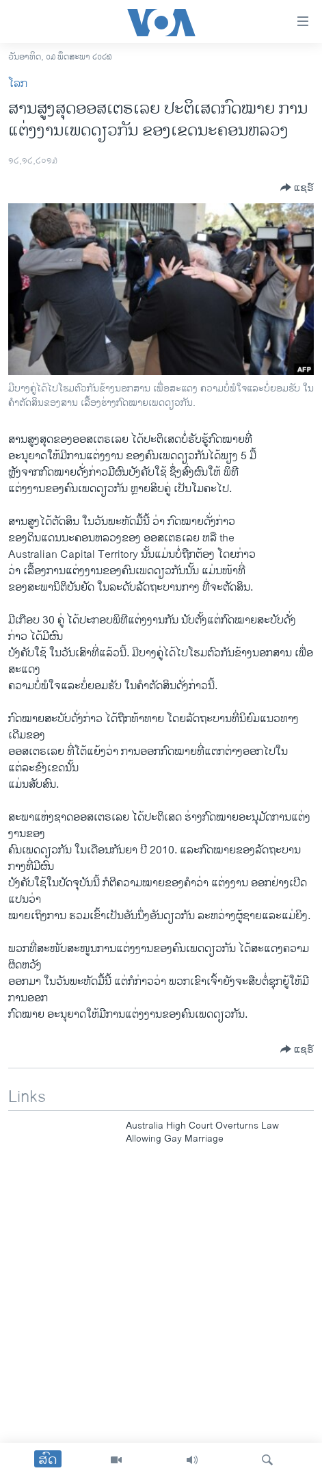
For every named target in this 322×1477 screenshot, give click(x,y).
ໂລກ (17, 84)
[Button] (297, 187)
